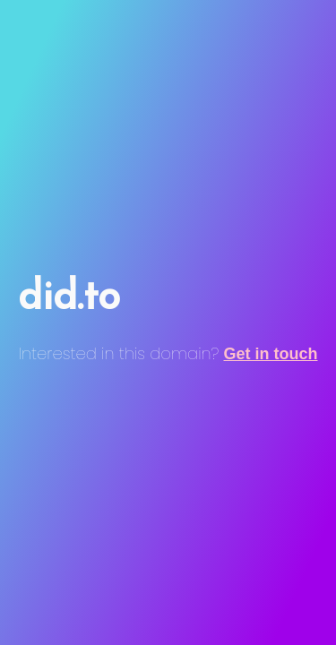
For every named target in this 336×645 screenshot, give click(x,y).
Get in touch (271, 354)
